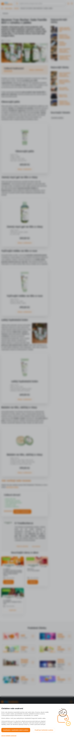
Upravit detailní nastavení (8, 735)
